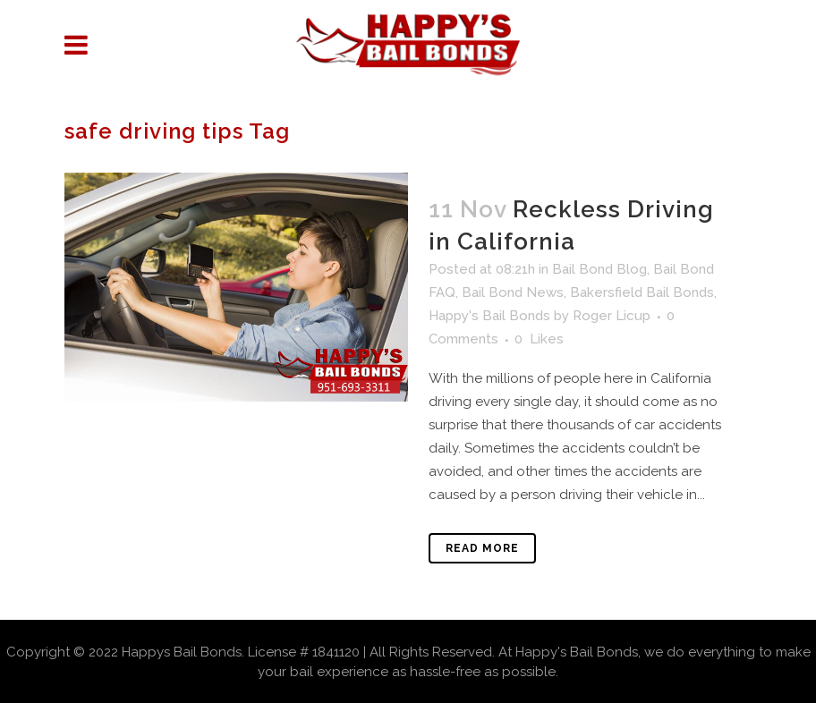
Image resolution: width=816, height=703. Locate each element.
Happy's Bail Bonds (489, 316)
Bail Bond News (513, 292)
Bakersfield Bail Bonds (642, 292)
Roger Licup (611, 316)
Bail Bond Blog (599, 269)
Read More (482, 548)
